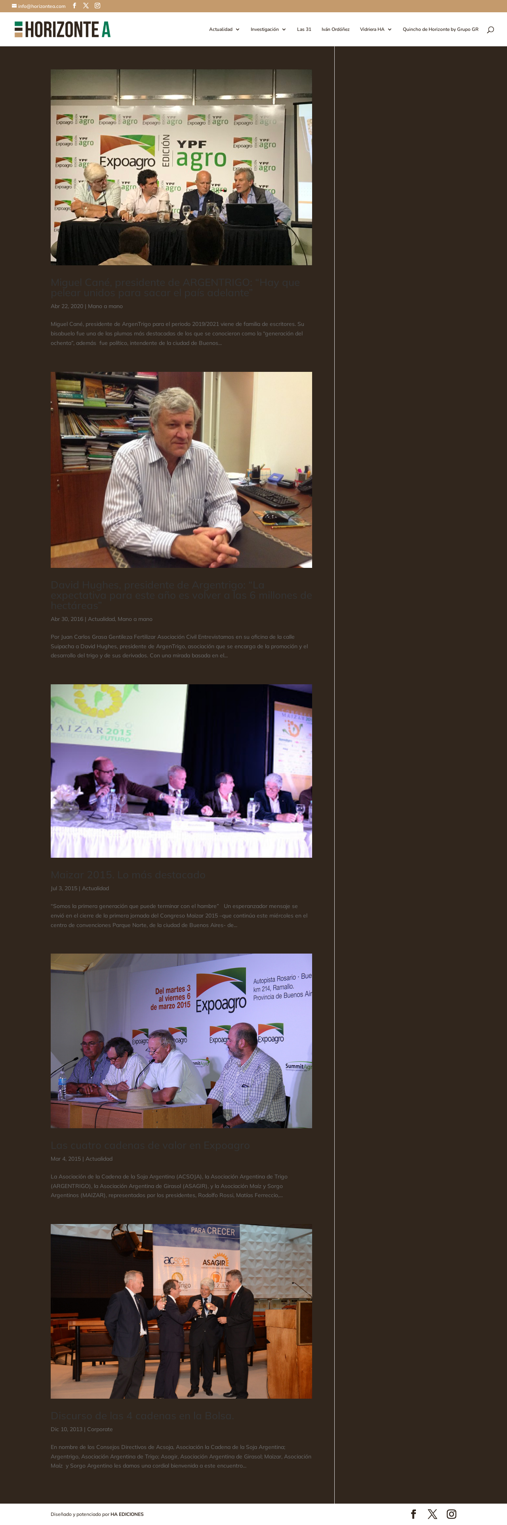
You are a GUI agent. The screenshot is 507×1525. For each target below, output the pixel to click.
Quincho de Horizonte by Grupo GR (440, 29)
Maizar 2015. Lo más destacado (128, 874)
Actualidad (221, 29)
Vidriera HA (372, 29)
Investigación (265, 29)
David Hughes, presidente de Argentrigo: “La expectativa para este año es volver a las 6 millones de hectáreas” (181, 595)
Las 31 (304, 29)
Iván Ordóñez (336, 29)
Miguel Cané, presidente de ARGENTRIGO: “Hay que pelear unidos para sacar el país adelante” (175, 287)
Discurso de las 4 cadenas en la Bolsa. (142, 1415)
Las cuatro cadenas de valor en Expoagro (150, 1145)
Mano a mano (105, 306)
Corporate (100, 1429)
